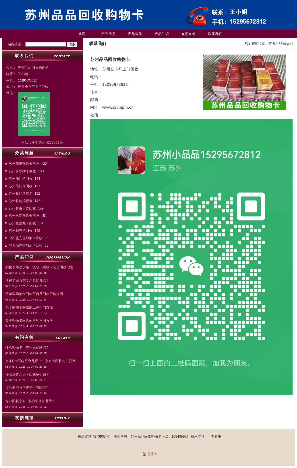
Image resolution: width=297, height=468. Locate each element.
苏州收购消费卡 (20, 201)
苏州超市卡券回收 (22, 208)
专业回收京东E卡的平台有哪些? (29, 401)
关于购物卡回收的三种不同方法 (29, 307)
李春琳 (216, 436)
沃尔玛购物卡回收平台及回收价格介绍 (34, 294)
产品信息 (108, 34)
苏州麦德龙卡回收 (22, 223)
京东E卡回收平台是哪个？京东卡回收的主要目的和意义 (42, 361)
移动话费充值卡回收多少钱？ (27, 374)
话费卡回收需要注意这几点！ (27, 280)
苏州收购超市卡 (20, 193)
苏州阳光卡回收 (20, 230)
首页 (81, 34)
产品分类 (135, 34)
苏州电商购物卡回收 (24, 216)
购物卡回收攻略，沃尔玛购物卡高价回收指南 (39, 267)
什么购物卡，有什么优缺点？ (27, 347)
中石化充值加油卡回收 (26, 238)
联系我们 (215, 34)
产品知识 (162, 34)
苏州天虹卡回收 (20, 186)
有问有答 (188, 34)
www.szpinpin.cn (118, 107)
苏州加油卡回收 (20, 178)
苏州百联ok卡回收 (22, 171)
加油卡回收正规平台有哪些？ (27, 387)
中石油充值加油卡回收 (26, 245)
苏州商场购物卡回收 (24, 164)
